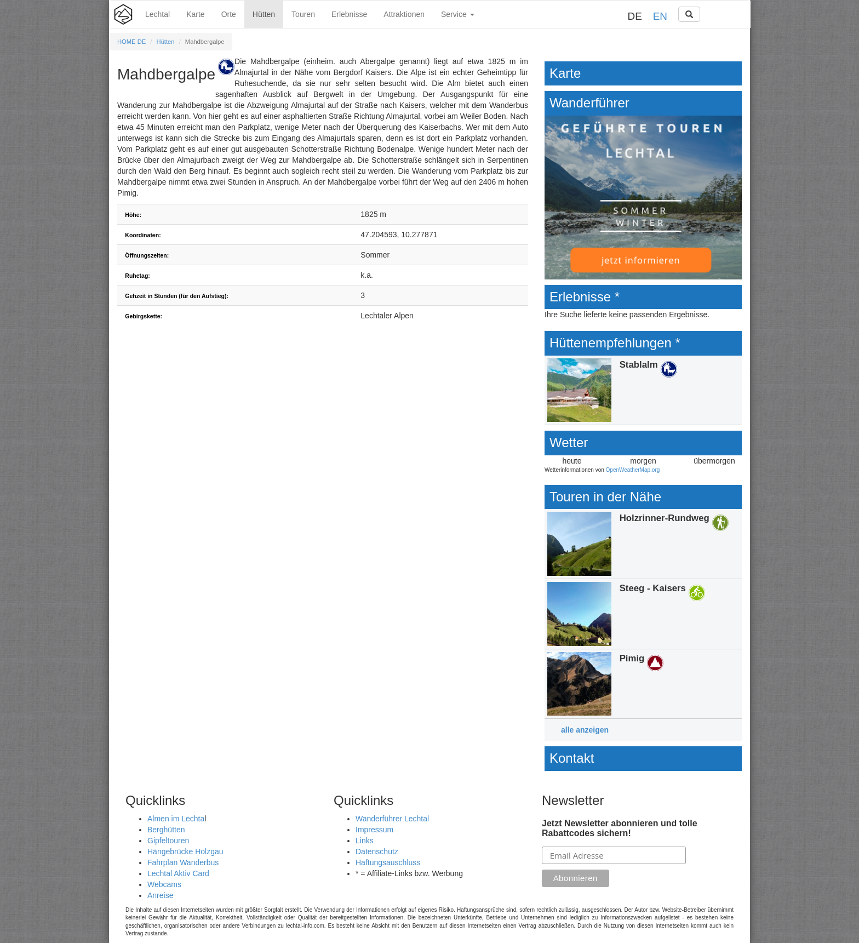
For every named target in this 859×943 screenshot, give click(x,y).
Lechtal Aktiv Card (178, 873)
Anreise (160, 895)
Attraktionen (404, 14)
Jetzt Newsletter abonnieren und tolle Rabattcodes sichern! (619, 828)
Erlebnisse (349, 14)
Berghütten (166, 829)
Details (643, 390)
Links (365, 840)
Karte (195, 14)
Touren (303, 14)
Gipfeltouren (168, 840)
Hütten (264, 14)
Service (457, 14)
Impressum (374, 829)
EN (660, 16)
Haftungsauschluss (388, 862)
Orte (228, 14)
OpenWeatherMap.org (633, 470)
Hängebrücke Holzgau (185, 851)
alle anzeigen (585, 729)
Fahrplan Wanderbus (183, 862)
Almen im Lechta (175, 818)
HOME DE (131, 41)
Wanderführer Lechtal (392, 818)
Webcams (164, 884)
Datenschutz (377, 851)
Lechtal (157, 14)
